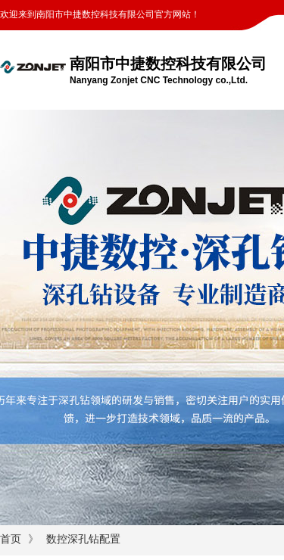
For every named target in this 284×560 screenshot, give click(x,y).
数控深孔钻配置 (83, 539)
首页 (10, 539)
